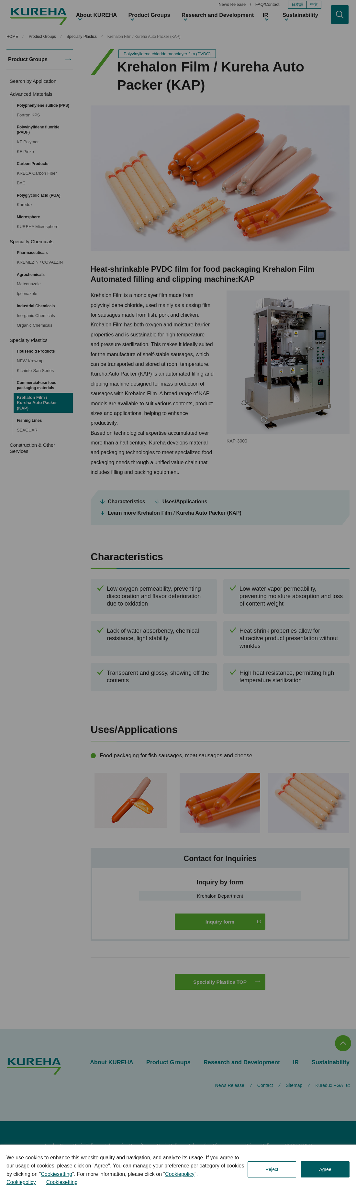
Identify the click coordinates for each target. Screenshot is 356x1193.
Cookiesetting (56, 1174)
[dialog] (178, 1169)
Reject (271, 1169)
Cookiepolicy (180, 1174)
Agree (325, 1169)
